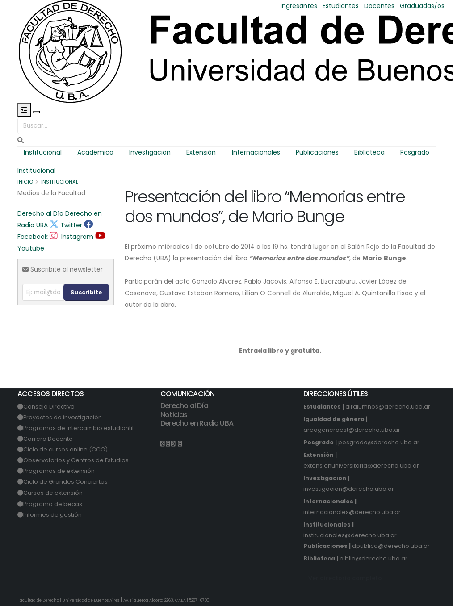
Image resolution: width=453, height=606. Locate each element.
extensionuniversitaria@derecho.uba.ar (361, 465)
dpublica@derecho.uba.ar (391, 546)
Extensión (201, 152)
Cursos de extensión (53, 493)
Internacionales (256, 152)
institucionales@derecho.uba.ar (350, 535)
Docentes (379, 5)
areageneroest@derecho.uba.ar (351, 430)
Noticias (174, 415)
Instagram (71, 236)
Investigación (150, 152)
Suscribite (86, 292)
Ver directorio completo (345, 578)
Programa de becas (52, 504)
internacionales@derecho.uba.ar (352, 512)
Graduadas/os (422, 5)
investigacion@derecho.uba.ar (348, 489)
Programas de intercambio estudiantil (78, 428)
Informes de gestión (52, 514)
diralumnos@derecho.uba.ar (387, 406)
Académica (95, 152)
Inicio (25, 181)
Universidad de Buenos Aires (90, 600)
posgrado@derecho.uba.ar (378, 442)
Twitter (66, 225)
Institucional (43, 152)
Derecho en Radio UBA (196, 423)
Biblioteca (369, 152)
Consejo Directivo (49, 406)
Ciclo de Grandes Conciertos (65, 481)
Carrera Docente (48, 439)
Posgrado (414, 152)
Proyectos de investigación (62, 417)
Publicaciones (317, 152)
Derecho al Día (40, 213)
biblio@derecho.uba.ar (373, 558)
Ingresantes (299, 5)
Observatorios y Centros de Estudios (76, 460)
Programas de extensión (59, 471)
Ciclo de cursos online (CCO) (65, 449)
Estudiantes (341, 5)
